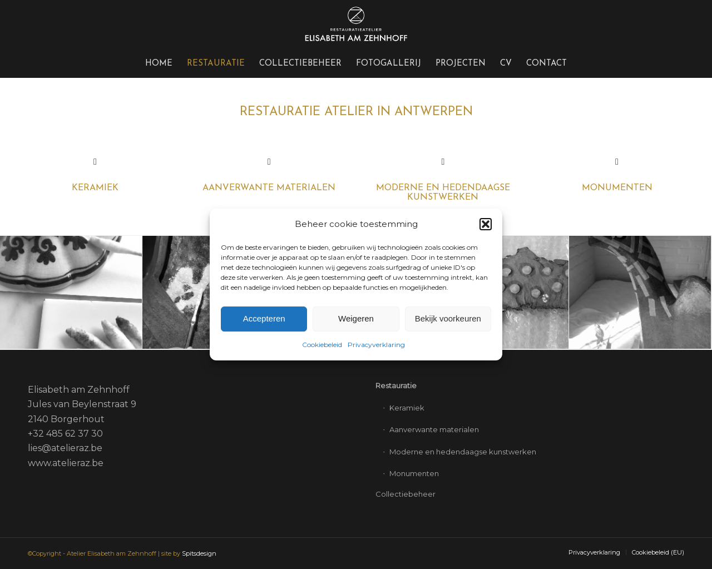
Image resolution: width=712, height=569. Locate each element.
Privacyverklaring (376, 344)
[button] (485, 224)
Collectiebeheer (405, 493)
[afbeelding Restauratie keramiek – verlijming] (640, 293)
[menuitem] (159, 64)
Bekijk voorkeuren (448, 319)
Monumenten (617, 188)
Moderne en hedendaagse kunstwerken (443, 193)
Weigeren (356, 319)
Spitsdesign (199, 553)
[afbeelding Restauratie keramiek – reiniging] (71, 293)
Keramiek (406, 407)
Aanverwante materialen (268, 188)
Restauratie (396, 385)
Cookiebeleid (322, 344)
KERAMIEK (95, 188)
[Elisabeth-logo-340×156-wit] (356, 25)
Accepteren (264, 319)
